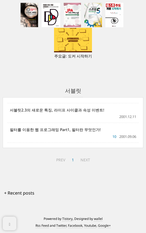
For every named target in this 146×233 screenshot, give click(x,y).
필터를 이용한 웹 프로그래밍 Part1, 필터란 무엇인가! (55, 129)
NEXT (85, 159)
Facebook (75, 225)
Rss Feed (42, 225)
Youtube (90, 225)
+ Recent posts (19, 193)
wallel (98, 218)
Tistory (67, 218)
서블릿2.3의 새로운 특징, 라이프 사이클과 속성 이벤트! (57, 110)
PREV (60, 159)
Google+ (104, 225)
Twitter (61, 225)
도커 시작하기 (80, 56)
